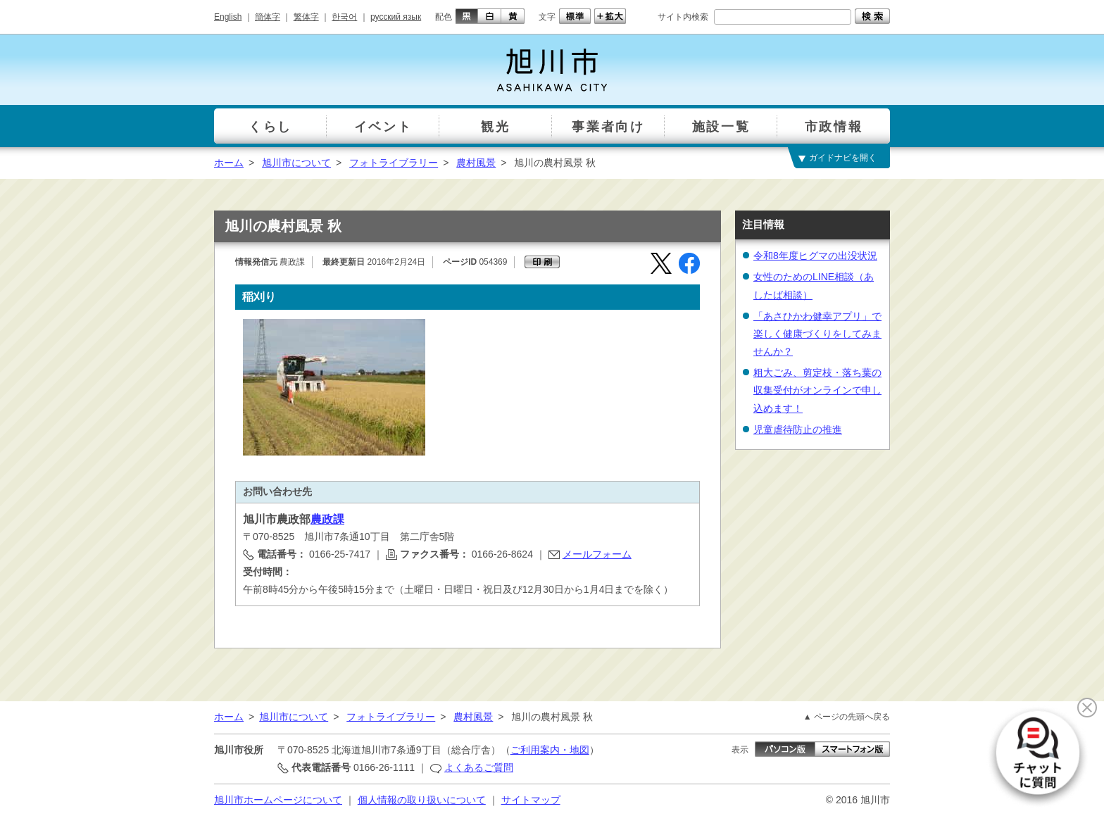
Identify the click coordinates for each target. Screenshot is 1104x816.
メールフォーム (597, 554)
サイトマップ (530, 799)
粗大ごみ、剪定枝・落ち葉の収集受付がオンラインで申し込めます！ (817, 390)
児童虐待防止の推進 (797, 429)
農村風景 (476, 162)
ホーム (229, 162)
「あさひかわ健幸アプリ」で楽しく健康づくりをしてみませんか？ (817, 333)
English (228, 17)
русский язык (395, 17)
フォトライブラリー (393, 162)
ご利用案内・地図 (549, 749)
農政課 (327, 519)
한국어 (344, 17)
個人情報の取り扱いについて (422, 799)
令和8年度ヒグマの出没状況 (815, 255)
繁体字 (306, 17)
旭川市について (296, 162)
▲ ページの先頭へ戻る (846, 717)
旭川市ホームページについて (278, 799)
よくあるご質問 (478, 767)
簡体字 (267, 17)
